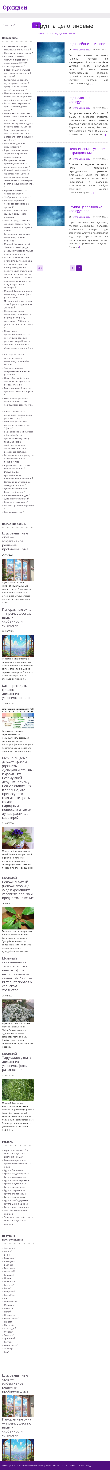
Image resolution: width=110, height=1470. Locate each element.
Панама (8, 1321)
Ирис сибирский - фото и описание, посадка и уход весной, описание (17, 381)
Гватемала (9, 1268)
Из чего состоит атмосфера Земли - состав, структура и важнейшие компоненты (18, 96)
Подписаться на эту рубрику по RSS (56, 33)
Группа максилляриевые (16, 1180)
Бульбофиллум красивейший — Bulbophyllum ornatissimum (17, 475)
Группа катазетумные (15, 1176)
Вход (88, 1465)
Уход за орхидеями (13, 66)
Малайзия (9, 1305)
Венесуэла (9, 1261)
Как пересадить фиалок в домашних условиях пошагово (17, 237)
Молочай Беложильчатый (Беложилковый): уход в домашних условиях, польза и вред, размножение (18, 888)
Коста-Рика (10, 1295)
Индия (8, 1278)
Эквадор (8, 1348)
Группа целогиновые (82, 49)
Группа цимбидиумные (16, 1200)
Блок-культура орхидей (16, 502)
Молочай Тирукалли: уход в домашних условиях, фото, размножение (18, 294)
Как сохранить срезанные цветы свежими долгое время (17, 106)
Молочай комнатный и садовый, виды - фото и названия (16, 214)
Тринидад (9, 1338)
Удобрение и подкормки (16, 197)
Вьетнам (9, 1264)
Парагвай (9, 1325)
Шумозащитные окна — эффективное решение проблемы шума (16, 153)
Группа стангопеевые (15, 1193)
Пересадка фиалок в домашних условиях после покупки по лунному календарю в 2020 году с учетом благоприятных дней (18, 318)
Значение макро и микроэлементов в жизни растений (17, 371)
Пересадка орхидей (14, 200)
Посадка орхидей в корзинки (19, 505)
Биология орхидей (13, 1156)
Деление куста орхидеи (16, 498)
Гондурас (9, 1274)
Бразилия (9, 1258)
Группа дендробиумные (16, 1173)
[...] (91, 83)
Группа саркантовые (14, 1187)
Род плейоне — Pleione (87, 43)
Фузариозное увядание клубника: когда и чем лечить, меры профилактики (18, 401)
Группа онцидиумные (15, 1183)
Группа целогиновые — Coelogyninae (87, 209)
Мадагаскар (10, 1301)
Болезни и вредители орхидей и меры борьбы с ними (17, 1163)
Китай (7, 1288)
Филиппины (11, 1345)
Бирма (8, 1251)
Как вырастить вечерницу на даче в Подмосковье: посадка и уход (18, 458)
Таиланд (9, 1335)
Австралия (9, 1248)
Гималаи (9, 1271)
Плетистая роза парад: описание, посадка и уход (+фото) (17, 425)
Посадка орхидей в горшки (18, 53)
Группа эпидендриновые (16, 1207)
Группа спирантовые (14, 1190)
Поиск (36, 25)
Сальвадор (10, 1328)
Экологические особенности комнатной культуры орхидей (18, 1220)
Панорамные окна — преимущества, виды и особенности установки (16, 163)
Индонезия (10, 1281)
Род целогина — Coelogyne (81, 99)
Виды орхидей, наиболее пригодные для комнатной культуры (17, 73)
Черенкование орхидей (16, 495)
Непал (7, 1311)
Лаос (7, 1298)
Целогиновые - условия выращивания (87, 150)
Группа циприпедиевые (16, 1203)
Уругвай (8, 1341)
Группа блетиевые (13, 1170)
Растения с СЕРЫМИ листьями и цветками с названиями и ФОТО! (16, 60)
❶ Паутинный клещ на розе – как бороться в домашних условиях (18, 304)
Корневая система (13, 512)
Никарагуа (9, 1315)
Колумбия (9, 1291)
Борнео (8, 1254)
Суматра (8, 1331)
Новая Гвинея (11, 1318)
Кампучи (9, 1285)
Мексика (9, 1308)
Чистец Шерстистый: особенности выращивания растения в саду (18, 415)
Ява (6, 1352)
